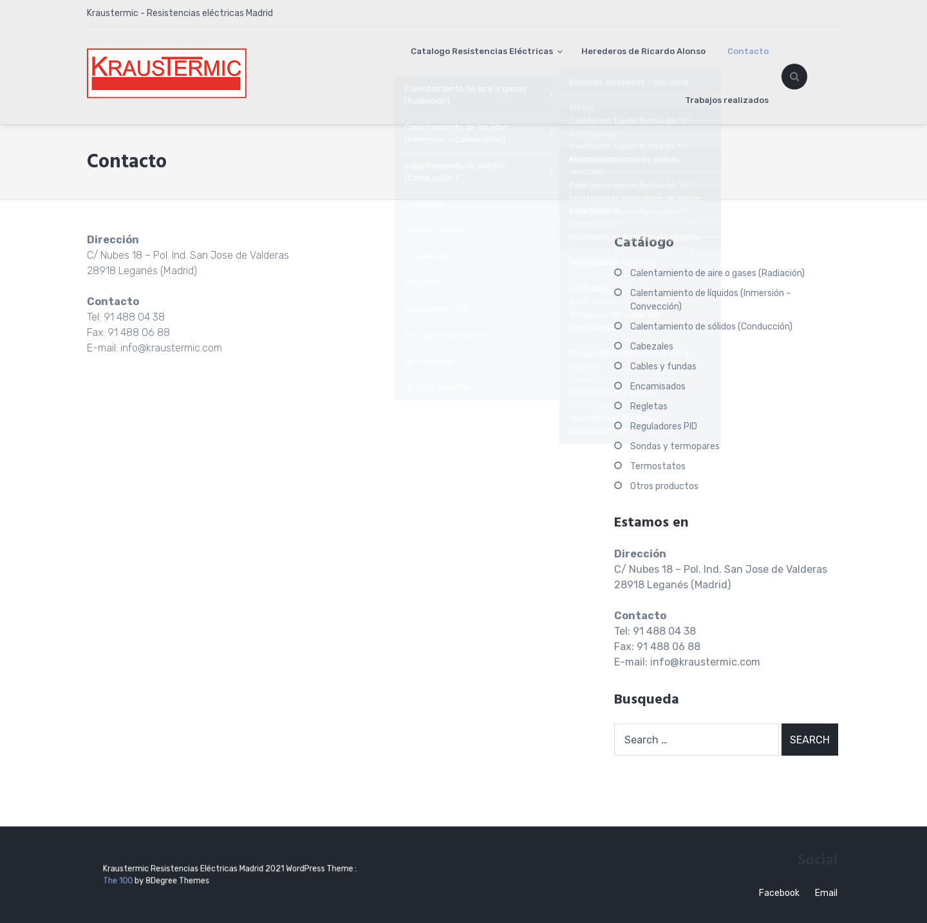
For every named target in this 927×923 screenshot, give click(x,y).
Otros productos (664, 486)
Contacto (748, 51)
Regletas (649, 406)
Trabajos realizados (727, 100)
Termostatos (658, 466)
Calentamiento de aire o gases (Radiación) (717, 273)
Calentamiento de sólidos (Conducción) (711, 326)
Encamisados (658, 386)
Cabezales (651, 346)
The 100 (153, 878)
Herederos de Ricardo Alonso (643, 51)
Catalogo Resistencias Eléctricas (482, 51)
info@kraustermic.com (171, 348)
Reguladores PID (663, 426)
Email (826, 893)
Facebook (779, 893)
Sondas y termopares (675, 446)
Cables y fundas (663, 366)
